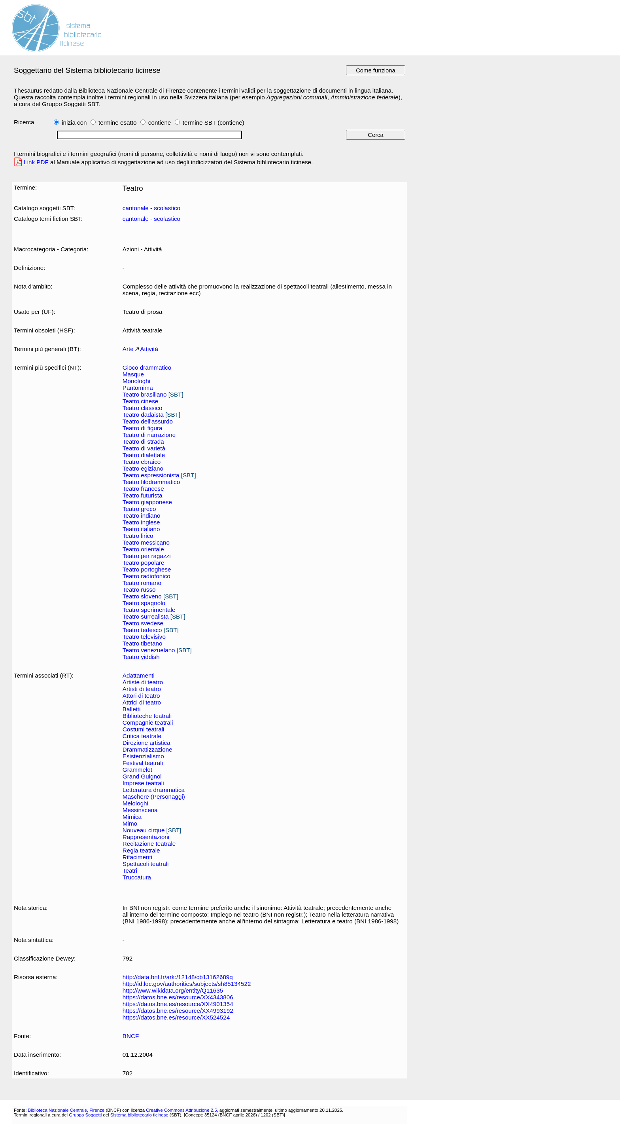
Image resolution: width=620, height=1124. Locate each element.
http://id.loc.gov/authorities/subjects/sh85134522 (187, 983)
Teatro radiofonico (146, 576)
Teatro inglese (141, 522)
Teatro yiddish (141, 656)
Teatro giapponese (147, 502)
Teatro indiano (142, 515)
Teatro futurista (143, 495)
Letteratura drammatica (154, 789)
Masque (133, 374)
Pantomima (138, 387)
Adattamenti (139, 675)
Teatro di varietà (144, 448)
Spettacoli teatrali (146, 863)
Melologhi (135, 803)
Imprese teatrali (143, 783)
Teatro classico (143, 407)
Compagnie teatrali (148, 722)
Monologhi (136, 381)
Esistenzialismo (143, 756)
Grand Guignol (142, 776)
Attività (149, 349)
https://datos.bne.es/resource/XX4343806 (178, 997)
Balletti (132, 709)
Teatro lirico (138, 535)
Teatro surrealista (146, 616)
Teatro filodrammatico (151, 481)
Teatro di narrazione (149, 434)
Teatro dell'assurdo (148, 421)
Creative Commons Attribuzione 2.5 (181, 1110)
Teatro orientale (143, 549)
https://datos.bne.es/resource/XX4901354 (178, 1004)
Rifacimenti (137, 857)
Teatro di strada (143, 441)
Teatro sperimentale (149, 609)
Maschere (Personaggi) (154, 796)
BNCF (131, 1036)
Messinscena (140, 810)
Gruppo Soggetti (85, 1115)
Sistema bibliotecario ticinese (139, 1115)
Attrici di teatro (142, 702)
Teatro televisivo (144, 636)
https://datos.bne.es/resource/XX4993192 (178, 1010)
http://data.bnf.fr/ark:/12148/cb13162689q (178, 977)
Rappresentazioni (146, 837)
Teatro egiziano (143, 468)
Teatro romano (142, 582)
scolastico (167, 208)
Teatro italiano (141, 529)
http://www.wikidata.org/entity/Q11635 (173, 990)
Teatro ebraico (142, 461)
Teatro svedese (143, 623)
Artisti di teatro (142, 688)
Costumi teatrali (143, 729)
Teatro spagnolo (144, 603)
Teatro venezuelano (149, 650)
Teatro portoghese (147, 569)
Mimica (132, 816)
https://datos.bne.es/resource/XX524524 (176, 1017)
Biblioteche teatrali (147, 715)
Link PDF (36, 162)
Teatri (130, 870)
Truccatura (137, 877)
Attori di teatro (141, 695)
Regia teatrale (141, 850)
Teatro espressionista (151, 475)
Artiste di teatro (143, 682)
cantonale (136, 208)
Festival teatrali (143, 762)
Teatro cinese (140, 401)
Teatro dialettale (144, 455)
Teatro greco (139, 508)
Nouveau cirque (144, 830)
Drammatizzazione (147, 749)
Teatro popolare (143, 562)
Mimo (130, 823)
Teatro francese (143, 488)
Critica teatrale (142, 736)
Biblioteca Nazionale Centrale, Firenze (66, 1110)
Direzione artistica (146, 742)
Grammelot (137, 769)
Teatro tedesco (142, 630)
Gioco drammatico (147, 367)
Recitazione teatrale (149, 843)
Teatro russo (139, 589)
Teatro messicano (146, 542)
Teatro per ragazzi (147, 556)
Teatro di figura (143, 428)
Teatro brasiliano (145, 394)
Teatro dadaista (143, 414)
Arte (128, 349)
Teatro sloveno (142, 596)
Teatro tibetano (143, 643)
